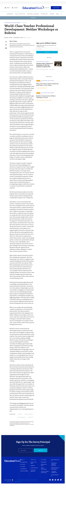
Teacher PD (30, 417)
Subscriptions (44, 462)
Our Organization (23, 462)
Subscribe (56, 7)
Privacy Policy (18, 481)
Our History (22, 464)
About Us (22, 459)
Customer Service (34, 467)
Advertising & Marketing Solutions (54, 464)
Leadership (10, 13)
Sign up (41, 450)
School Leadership (21, 417)
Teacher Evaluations (29, 414)
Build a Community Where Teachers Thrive (45, 96)
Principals (20, 414)
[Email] (26, 450)
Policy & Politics (20, 13)
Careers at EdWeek (24, 470)
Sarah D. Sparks (39, 69)
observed (23, 105)
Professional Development (12, 22)
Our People (22, 466)
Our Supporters (23, 468)
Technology (44, 13)
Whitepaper (39, 81)
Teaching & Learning (33, 13)
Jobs (57, 13)
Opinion (52, 13)
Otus (46, 87)
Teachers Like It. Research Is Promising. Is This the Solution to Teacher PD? (44, 65)
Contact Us (33, 459)
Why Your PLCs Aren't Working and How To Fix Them (47, 84)
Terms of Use (9, 481)
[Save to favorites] (6, 45)
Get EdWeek (43, 459)
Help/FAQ (33, 465)
